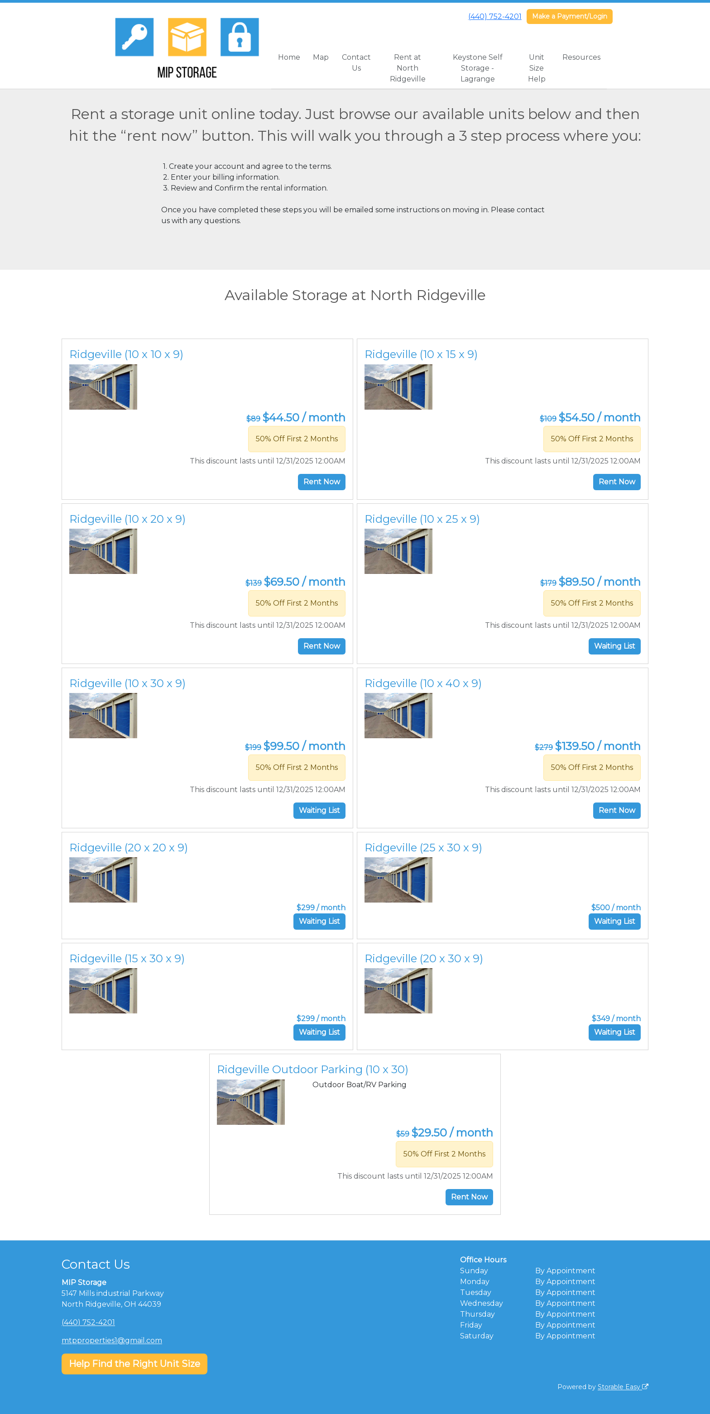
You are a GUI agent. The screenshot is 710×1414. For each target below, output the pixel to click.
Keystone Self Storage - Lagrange (478, 68)
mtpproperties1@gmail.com (112, 1340)
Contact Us (356, 62)
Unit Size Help (537, 68)
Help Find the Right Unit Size (134, 1363)
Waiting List (614, 646)
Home (289, 57)
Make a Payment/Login (569, 16)
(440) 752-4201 (495, 16)
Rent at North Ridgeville (408, 68)
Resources (581, 57)
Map (321, 57)
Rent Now (321, 482)
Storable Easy (623, 1387)
